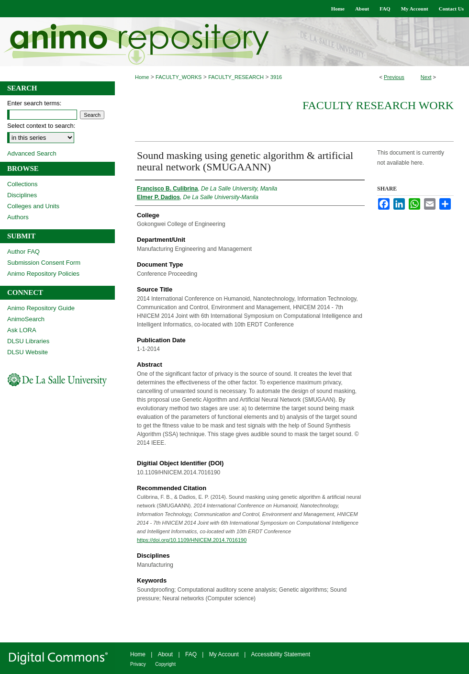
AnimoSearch (26, 319)
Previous (394, 77)
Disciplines (22, 195)
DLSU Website (27, 352)
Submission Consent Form (43, 262)
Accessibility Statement (280, 654)
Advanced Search (31, 153)
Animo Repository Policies (43, 273)
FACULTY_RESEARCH (236, 77)
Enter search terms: (34, 103)
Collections (22, 184)
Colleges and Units (33, 206)
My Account (224, 654)
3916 (276, 77)
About (165, 654)
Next (426, 77)
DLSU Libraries (28, 341)
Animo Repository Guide (41, 308)
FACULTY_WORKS (178, 77)
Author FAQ (23, 251)
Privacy (138, 664)
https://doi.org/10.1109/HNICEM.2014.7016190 (191, 540)
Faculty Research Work (378, 105)
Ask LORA (21, 330)
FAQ (191, 654)
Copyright (165, 664)
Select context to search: (41, 125)
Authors (18, 217)
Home (142, 77)
